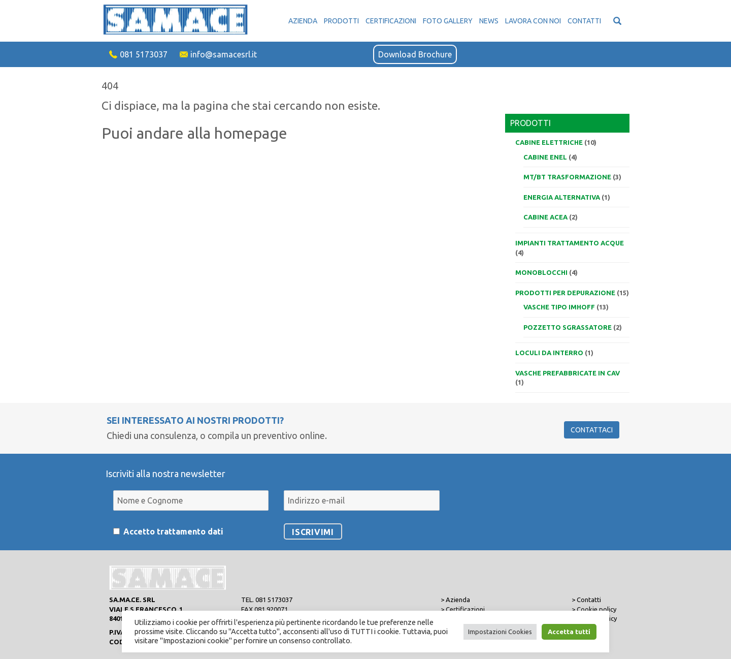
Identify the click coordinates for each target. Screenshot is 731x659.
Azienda (302, 21)
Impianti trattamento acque (569, 242)
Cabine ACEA (545, 217)
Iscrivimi (313, 532)
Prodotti (341, 21)
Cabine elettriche (549, 142)
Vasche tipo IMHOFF (559, 306)
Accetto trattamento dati (173, 531)
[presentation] (516, 494)
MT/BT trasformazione (567, 176)
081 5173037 (144, 54)
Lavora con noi (533, 21)
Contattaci (592, 430)
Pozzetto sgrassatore (567, 327)
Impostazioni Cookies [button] (500, 631)
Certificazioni (391, 21)
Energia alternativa (561, 197)
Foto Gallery (448, 21)
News (489, 21)
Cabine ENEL (545, 157)
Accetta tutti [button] (569, 631)
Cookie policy (596, 609)
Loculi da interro (549, 352)
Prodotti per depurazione (565, 292)
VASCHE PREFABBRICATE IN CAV (567, 372)
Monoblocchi (541, 272)
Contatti (584, 21)
